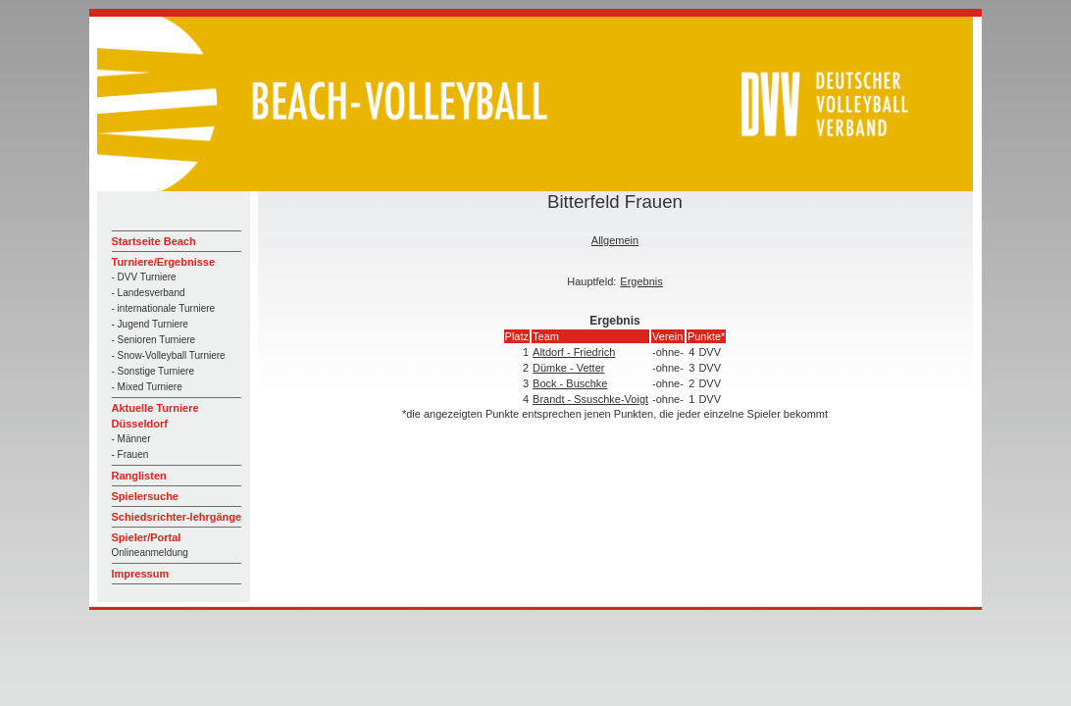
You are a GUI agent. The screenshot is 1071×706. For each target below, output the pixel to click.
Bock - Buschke (570, 383)
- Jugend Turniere (150, 324)
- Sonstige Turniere (153, 371)
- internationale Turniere (164, 308)
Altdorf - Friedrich (574, 352)
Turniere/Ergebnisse (164, 262)
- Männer (131, 438)
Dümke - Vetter (568, 368)
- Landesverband (148, 292)
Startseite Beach (154, 241)
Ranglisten (139, 475)
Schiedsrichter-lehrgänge (177, 517)
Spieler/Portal (146, 537)
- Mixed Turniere (147, 386)
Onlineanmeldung (150, 552)
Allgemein (614, 240)
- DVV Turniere (144, 277)
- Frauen (130, 454)
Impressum (141, 574)
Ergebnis (641, 281)
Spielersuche (145, 496)
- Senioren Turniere (154, 339)
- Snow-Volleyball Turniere (169, 355)
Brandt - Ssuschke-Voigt (590, 399)
